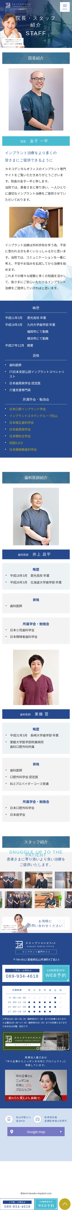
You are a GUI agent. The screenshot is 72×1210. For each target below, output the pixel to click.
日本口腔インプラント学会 (27, 409)
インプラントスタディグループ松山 (33, 415)
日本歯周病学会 (20, 429)
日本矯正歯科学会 (21, 422)
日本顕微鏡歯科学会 (23, 449)
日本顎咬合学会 (20, 436)
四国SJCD (16, 442)
